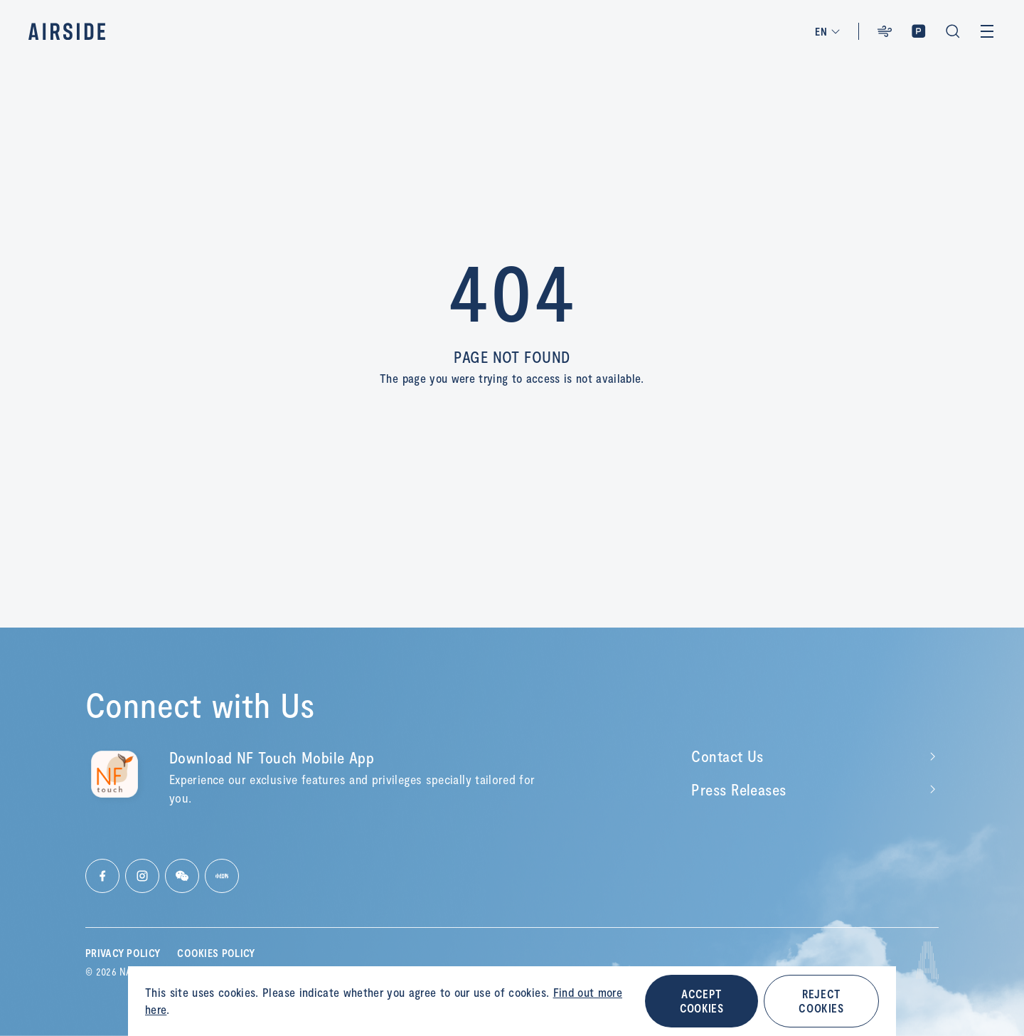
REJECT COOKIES (821, 1001)
